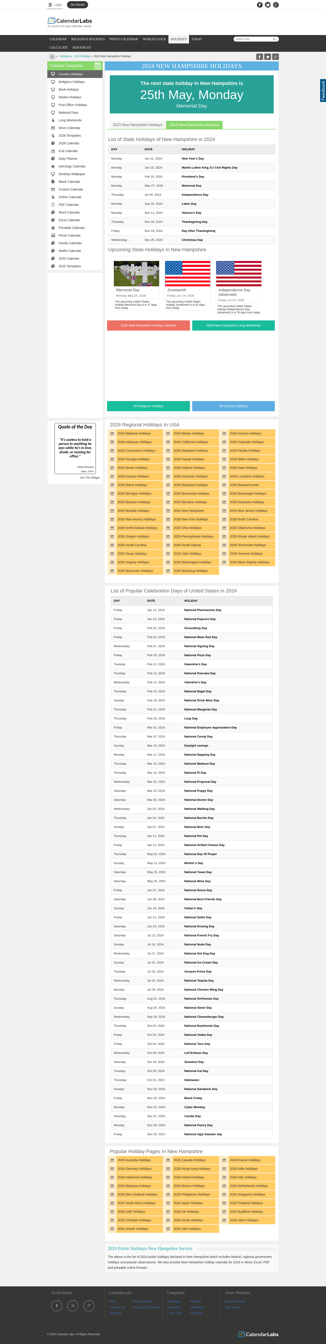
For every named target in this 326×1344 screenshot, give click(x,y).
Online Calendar (70, 197)
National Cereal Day (198, 736)
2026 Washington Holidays (192, 562)
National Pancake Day (200, 673)
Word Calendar (69, 212)
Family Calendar (70, 243)
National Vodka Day (198, 1034)
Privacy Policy (142, 1301)
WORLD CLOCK (154, 39)
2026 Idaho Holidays (244, 459)
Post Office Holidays (73, 105)
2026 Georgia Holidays (133, 459)
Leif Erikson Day (196, 1053)
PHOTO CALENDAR (124, 39)
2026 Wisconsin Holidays (135, 571)
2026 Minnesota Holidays (191, 493)
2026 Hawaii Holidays (189, 459)
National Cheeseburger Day (204, 1016)
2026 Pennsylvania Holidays (193, 536)
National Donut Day (198, 890)
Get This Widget (90, 477)
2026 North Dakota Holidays (137, 528)
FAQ (112, 1301)
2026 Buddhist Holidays (246, 1211)
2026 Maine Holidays (132, 485)
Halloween (191, 1080)
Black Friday (193, 1098)
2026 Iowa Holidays (243, 468)
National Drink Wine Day (201, 700)
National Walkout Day (199, 763)
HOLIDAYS (179, 39)
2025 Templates (70, 266)
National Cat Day (196, 1071)
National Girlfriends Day (201, 998)
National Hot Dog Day (199, 953)
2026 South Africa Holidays (136, 1203)
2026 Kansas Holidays (133, 476)
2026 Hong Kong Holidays (192, 1168)
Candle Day (192, 1116)
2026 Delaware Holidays (191, 450)
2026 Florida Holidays (245, 450)
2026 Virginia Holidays (133, 562)
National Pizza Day (197, 655)
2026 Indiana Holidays (189, 468)
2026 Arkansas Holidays (134, 442)
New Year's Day (193, 158)
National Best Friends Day (203, 899)
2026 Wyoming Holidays (191, 571)
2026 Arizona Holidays (245, 433)
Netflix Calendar (70, 251)
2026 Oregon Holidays (133, 536)
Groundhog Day (195, 628)
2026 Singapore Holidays (247, 1194)
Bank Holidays (69, 89)
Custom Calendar (71, 189)
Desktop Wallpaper (72, 174)
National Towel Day (198, 872)
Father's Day (193, 908)
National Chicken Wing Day (203, 989)
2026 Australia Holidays (134, 1160)
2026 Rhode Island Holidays (249, 536)
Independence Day (195, 194)
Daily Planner (68, 158)
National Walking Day (199, 809)
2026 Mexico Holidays (189, 1186)
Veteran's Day (191, 212)
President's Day (193, 176)
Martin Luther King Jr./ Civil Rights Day (210, 167)
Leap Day (191, 718)
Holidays (65, 56)
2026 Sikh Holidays (187, 1229)
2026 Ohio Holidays (187, 528)
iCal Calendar (68, 151)
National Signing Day (199, 646)
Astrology (173, 1301)
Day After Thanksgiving (198, 231)
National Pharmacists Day (202, 610)
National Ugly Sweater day (203, 1134)
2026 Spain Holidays (188, 1203)
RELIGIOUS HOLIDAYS (88, 39)
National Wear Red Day (200, 637)
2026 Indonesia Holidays (134, 1177)
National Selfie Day (197, 917)
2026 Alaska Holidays (189, 433)
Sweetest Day (194, 1062)
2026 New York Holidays (191, 519)
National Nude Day (197, 944)
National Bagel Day (198, 691)
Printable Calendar (72, 228)
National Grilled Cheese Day (204, 845)
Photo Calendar (70, 235)
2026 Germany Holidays (134, 1168)
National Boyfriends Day (201, 1025)
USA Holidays (82, 56)
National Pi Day (195, 772)
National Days (68, 112)
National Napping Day (200, 754)
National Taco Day (197, 1044)
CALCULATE (58, 47)
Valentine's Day (195, 682)
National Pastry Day (198, 1125)
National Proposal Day (200, 781)
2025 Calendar (69, 258)
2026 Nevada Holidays (133, 510)
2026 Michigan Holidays (134, 493)
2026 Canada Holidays (190, 1160)
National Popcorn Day (200, 619)
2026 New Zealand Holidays (137, 1194)
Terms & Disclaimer (146, 1307)
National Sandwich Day (201, 1089)
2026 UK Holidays (186, 1211)
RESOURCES (82, 47)
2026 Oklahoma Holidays (247, 528)
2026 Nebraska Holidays (247, 502)
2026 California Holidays (191, 442)
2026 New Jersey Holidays (248, 510)
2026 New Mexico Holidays (136, 519)
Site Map (115, 1313)
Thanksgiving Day (195, 221)
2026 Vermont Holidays (246, 553)
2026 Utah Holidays (187, 553)
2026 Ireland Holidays (189, 1177)
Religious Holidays (72, 82)
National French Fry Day (201, 935)
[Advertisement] (75, 345)
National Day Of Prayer (200, 854)
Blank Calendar (69, 181)
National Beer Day (197, 827)
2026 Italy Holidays (243, 1177)
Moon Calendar (69, 128)
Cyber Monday (194, 1107)
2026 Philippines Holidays (192, 1194)
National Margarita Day (200, 709)
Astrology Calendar (72, 166)
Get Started (77, 4)
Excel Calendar (69, 220)
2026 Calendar (69, 143)
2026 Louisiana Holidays (247, 476)
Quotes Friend (235, 1301)
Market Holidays (70, 97)
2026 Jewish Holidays (132, 1229)
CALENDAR (58, 39)
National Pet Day (196, 836)
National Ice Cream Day (201, 962)
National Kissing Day (199, 926)
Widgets (196, 1301)
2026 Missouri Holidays (133, 502)
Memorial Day (191, 185)
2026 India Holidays (244, 1168)
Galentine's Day (195, 664)
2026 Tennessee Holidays (248, 545)
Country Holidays (71, 74)
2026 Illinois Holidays (132, 468)
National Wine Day (197, 881)
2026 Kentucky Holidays (191, 476)
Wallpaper (197, 1307)
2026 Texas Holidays (132, 553)
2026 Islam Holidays (244, 1220)
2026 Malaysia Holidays (134, 1186)
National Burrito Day (198, 818)
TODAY (197, 39)
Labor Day (189, 203)
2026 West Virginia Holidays (249, 562)
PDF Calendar (69, 205)
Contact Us (117, 1307)
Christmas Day (192, 240)
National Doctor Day (198, 799)
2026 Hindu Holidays (188, 1220)
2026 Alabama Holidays (134, 433)
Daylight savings (196, 745)
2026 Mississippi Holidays (248, 493)
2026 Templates (70, 135)
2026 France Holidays (245, 1160)
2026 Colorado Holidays (247, 442)
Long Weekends (70, 120)
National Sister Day (198, 1007)
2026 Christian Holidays (134, 1220)
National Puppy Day (198, 790)
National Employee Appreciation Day (210, 727)
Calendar (173, 1307)
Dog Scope (233, 1307)
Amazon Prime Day (198, 971)
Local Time (174, 1313)
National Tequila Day (199, 980)
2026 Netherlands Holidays (249, 1186)
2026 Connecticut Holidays (136, 450)
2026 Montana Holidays (190, 502)
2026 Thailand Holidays (246, 1203)
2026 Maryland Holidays (191, 485)
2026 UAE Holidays (131, 1211)
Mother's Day (193, 863)
